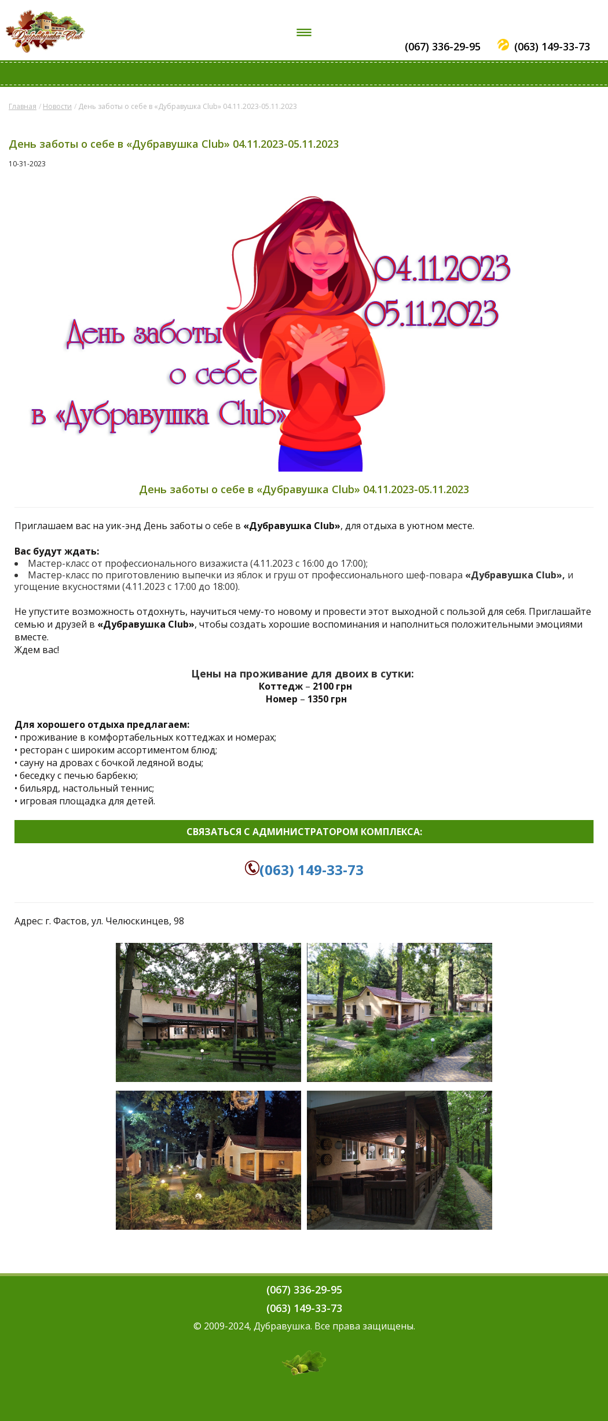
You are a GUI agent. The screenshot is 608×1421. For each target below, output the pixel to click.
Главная (22, 106)
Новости (57, 106)
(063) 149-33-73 (552, 46)
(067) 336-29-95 (443, 46)
